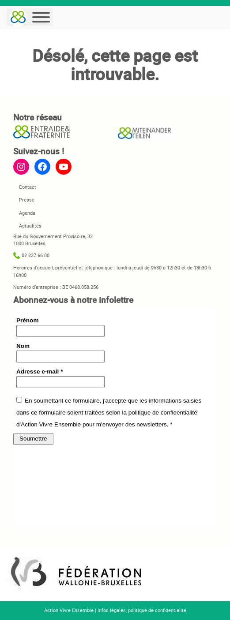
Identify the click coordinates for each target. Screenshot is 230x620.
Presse (26, 199)
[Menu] (41, 17)
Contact (27, 186)
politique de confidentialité (157, 610)
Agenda (27, 212)
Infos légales (112, 610)
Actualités (30, 225)
